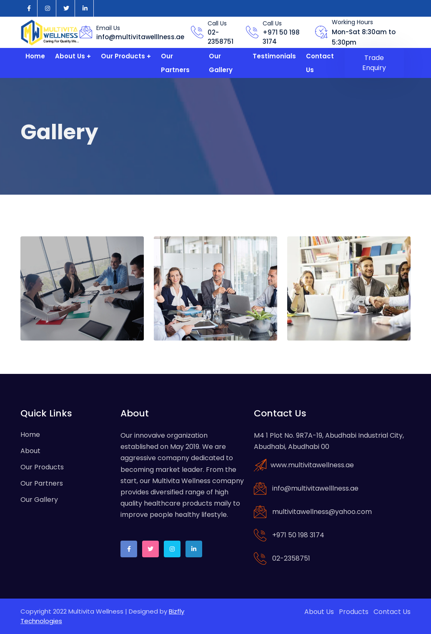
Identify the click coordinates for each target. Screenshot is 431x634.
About (30, 451)
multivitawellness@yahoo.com (322, 511)
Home (35, 56)
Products (353, 611)
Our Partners (175, 63)
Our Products (123, 56)
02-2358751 (220, 37)
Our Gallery (221, 63)
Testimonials (274, 56)
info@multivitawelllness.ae (140, 37)
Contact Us (320, 63)
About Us (70, 56)
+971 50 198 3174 (298, 535)
